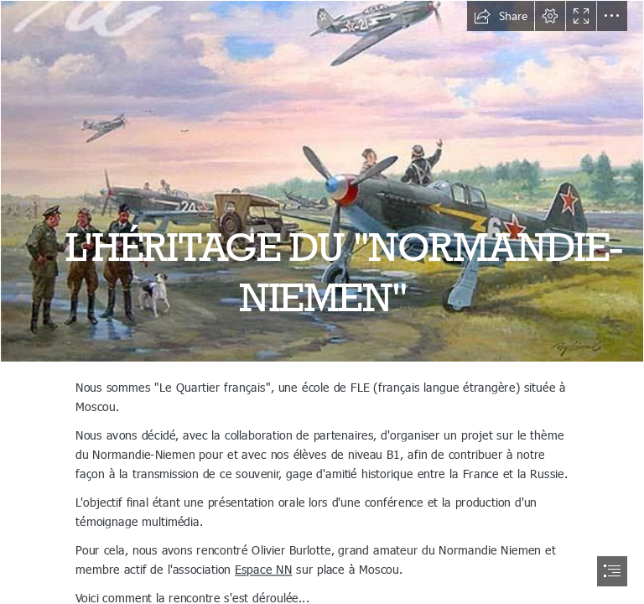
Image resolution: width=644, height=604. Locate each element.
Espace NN (263, 568)
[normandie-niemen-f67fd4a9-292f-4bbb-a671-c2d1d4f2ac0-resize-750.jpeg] (322, 181)
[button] (500, 16)
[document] (322, 302)
